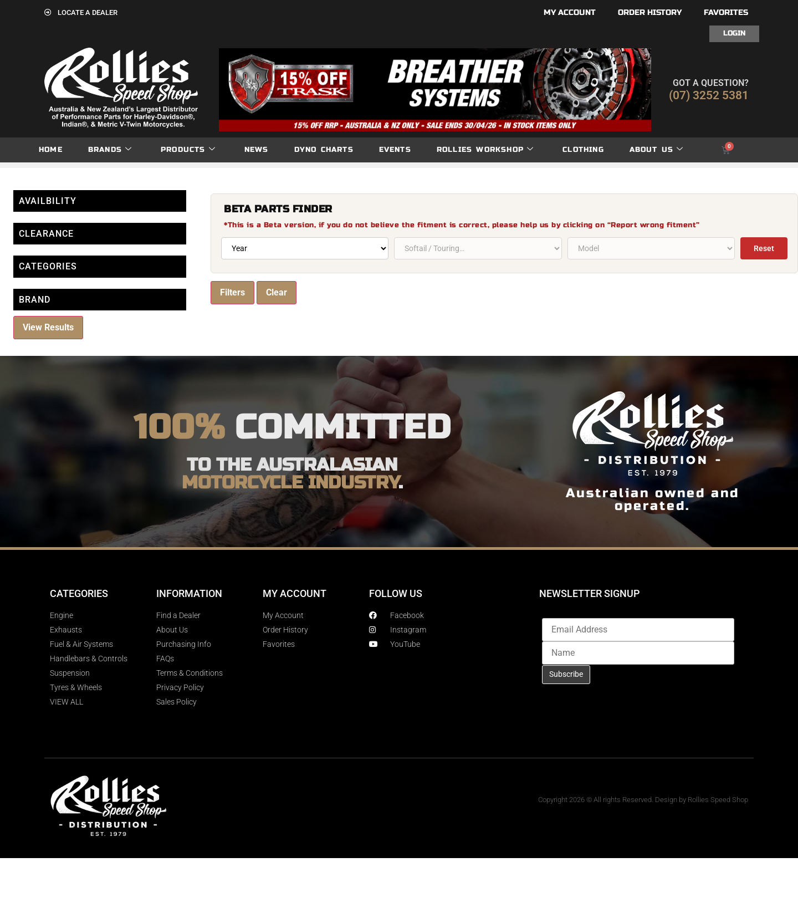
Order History (650, 12)
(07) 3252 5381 (709, 95)
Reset (764, 248)
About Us (657, 150)
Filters (232, 292)
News (256, 149)
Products (188, 150)
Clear (276, 292)
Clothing (583, 149)
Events (395, 149)
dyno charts (324, 149)
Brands (110, 150)
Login (734, 33)
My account (570, 12)
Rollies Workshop (485, 150)
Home (51, 149)
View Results (48, 327)
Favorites (726, 12)
